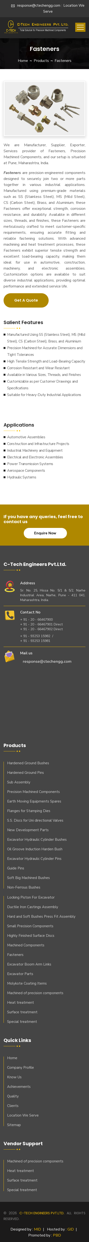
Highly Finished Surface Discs (30, 935)
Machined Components (25, 945)
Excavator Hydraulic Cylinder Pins (34, 858)
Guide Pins (15, 868)
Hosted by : (60, 1229)
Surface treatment (22, 1012)
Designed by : (25, 1229)
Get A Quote (26, 300)
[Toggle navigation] (80, 27)
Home (23, 60)
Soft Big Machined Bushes (28, 877)
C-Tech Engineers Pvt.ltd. (41, 1213)
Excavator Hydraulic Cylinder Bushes (37, 839)
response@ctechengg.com (35, 5)
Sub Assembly (18, 782)
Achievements (19, 1086)
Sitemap (14, 1125)
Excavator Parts (20, 973)
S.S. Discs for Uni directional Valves (35, 820)
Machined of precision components (35, 993)
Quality (13, 1096)
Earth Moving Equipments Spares (34, 801)
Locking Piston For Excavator (31, 897)
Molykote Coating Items (27, 983)
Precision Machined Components (33, 791)
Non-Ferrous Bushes (23, 887)
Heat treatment (20, 1002)
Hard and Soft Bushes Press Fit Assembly (41, 916)
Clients (13, 1105)
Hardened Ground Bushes (28, 763)
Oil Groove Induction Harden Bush (34, 849)
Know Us (14, 1077)
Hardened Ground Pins (25, 772)
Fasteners (15, 954)
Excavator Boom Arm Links (29, 964)
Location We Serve (23, 1115)
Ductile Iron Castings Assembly (32, 907)
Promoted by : (44, 1235)
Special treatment (22, 1021)
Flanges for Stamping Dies (28, 810)
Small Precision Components (30, 926)
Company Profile (20, 1067)
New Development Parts (28, 830)
